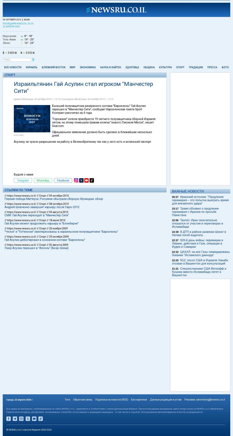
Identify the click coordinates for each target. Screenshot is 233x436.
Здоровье (132, 67)
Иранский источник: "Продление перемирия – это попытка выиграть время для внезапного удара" (200, 200)
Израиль (31, 67)
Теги (67, 399)
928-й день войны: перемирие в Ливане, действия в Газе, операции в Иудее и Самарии (197, 243)
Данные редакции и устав (165, 399)
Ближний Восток (54, 67)
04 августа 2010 (58, 212)
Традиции (196, 67)
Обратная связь (82, 399)
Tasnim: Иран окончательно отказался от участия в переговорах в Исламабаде (197, 223)
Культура (165, 67)
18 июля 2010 (57, 220)
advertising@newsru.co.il (210, 399)
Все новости (12, 67)
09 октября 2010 (59, 195)
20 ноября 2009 (58, 228)
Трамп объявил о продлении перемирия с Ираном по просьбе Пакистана (195, 212)
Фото (225, 67)
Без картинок (139, 399)
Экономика (88, 67)
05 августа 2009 (58, 244)
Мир (72, 67)
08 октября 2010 (59, 203)
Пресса (212, 67)
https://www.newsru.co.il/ (21, 195)
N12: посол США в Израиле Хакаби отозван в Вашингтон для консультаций (200, 262)
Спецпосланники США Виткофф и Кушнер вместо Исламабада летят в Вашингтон (199, 272)
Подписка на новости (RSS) (111, 399)
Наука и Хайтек (110, 67)
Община (149, 67)
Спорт (180, 67)
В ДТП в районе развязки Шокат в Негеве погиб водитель (199, 233)
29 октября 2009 (59, 236)
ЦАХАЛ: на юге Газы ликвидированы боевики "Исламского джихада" (201, 253)
